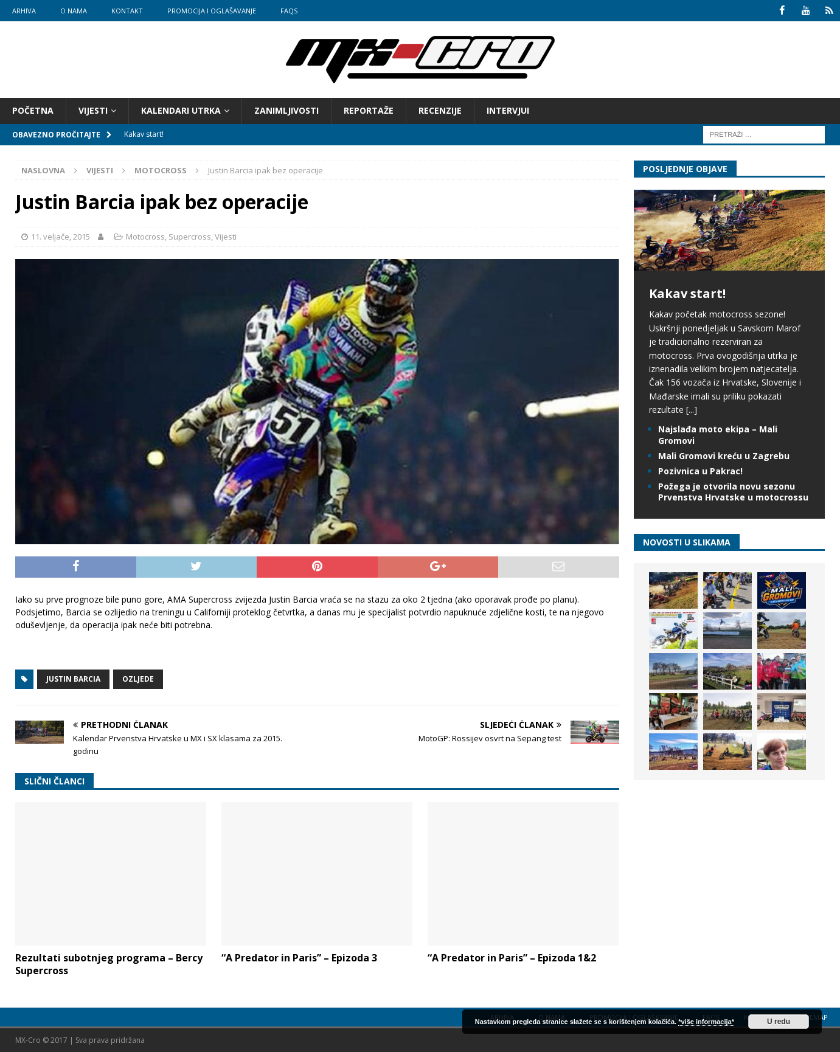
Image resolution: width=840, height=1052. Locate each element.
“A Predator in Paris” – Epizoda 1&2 (512, 957)
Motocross (145, 236)
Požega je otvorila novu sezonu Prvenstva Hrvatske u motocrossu (733, 491)
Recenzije (440, 110)
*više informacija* (706, 1021)
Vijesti (93, 110)
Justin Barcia (73, 679)
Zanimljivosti (286, 110)
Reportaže (369, 110)
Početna (33, 110)
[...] (691, 409)
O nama (73, 10)
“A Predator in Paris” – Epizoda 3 (299, 957)
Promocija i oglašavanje (211, 10)
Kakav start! (687, 293)
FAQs (288, 10)
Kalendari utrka (181, 110)
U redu (778, 1021)
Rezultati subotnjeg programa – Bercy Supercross (109, 964)
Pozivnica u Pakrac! (700, 471)
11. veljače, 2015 (60, 236)
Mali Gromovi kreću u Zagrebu (724, 456)
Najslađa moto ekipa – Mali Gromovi (717, 434)
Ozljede (138, 679)
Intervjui (508, 110)
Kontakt (127, 10)
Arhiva (24, 10)
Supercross (189, 236)
